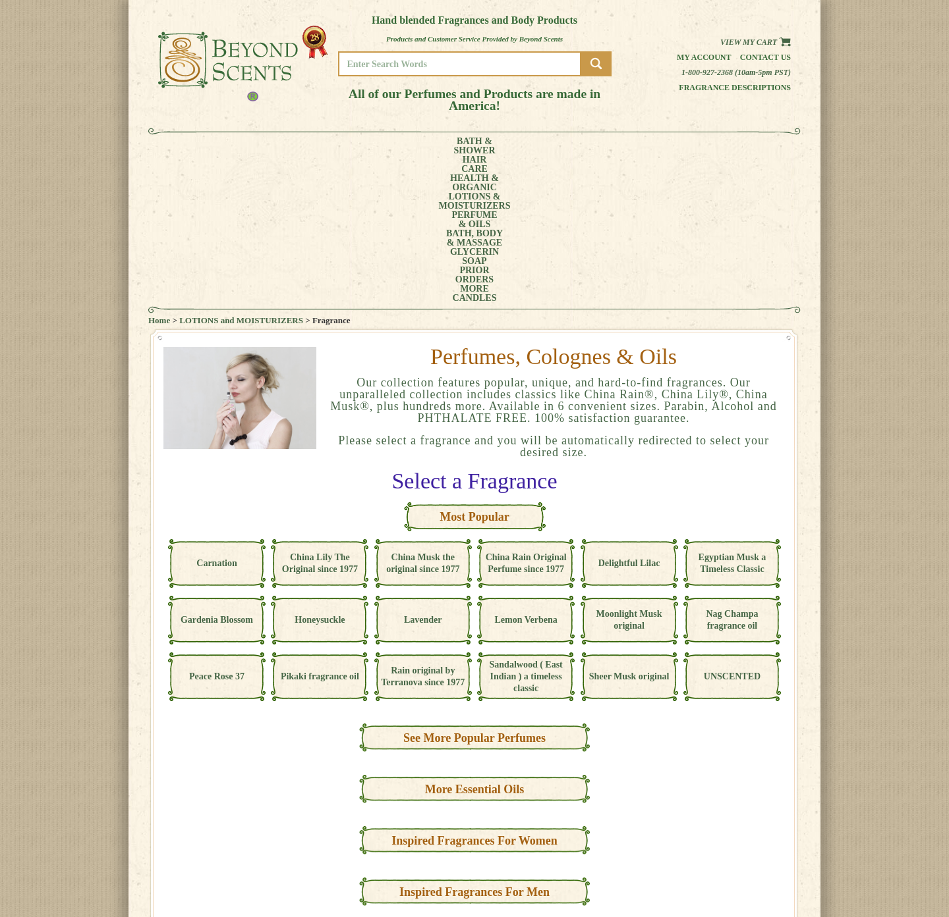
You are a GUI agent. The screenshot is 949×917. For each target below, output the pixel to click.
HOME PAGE (742, 834)
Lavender (423, 472)
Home (159, 173)
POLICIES (737, 852)
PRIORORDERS (642, 146)
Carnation (216, 416)
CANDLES (741, 146)
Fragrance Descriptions (735, 87)
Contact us (765, 57)
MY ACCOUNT (744, 843)
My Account (704, 57)
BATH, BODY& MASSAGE (518, 146)
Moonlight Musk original (629, 472)
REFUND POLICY (749, 862)
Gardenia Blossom (217, 472)
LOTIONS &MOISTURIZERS (381, 146)
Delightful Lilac (629, 416)
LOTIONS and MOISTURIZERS (241, 173)
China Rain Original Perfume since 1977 (526, 416)
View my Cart (755, 42)
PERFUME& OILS (453, 146)
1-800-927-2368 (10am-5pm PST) (736, 72)
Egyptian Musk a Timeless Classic (732, 416)
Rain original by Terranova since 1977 (423, 529)
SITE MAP (737, 871)
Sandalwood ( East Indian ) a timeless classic (526, 529)
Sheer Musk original (629, 529)
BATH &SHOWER (207, 146)
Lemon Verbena (526, 472)
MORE (690, 146)
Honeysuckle (320, 472)
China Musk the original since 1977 (422, 416)
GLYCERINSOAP (585, 146)
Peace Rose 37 (216, 529)
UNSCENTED (732, 529)
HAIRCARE (255, 146)
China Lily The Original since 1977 (320, 416)
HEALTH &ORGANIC (306, 146)
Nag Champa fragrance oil (732, 472)
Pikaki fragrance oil (320, 529)
